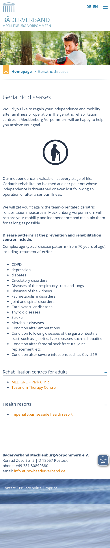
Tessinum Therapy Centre (33, 387)
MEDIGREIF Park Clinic (30, 382)
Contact (9, 488)
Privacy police (30, 488)
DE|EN (92, 7)
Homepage (21, 71)
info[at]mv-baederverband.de (39, 470)
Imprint (51, 488)
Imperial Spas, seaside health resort (42, 414)
